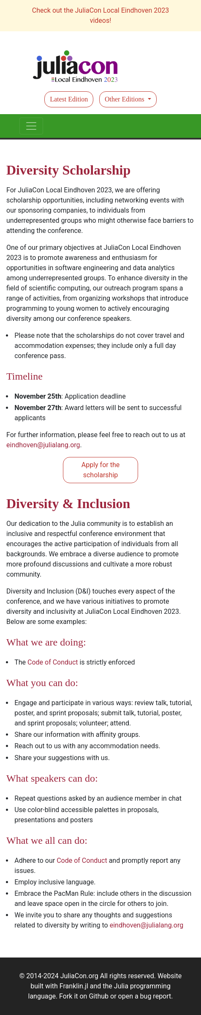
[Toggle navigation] (31, 126)
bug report (155, 996)
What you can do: (42, 682)
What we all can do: (46, 840)
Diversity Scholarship (68, 170)
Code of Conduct (52, 662)
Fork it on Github (84, 996)
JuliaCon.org (79, 976)
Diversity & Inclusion (68, 503)
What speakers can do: (52, 778)
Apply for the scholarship (100, 470)
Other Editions (125, 99)
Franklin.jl (74, 986)
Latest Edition (69, 99)
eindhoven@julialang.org (43, 445)
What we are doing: (46, 642)
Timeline (24, 376)
